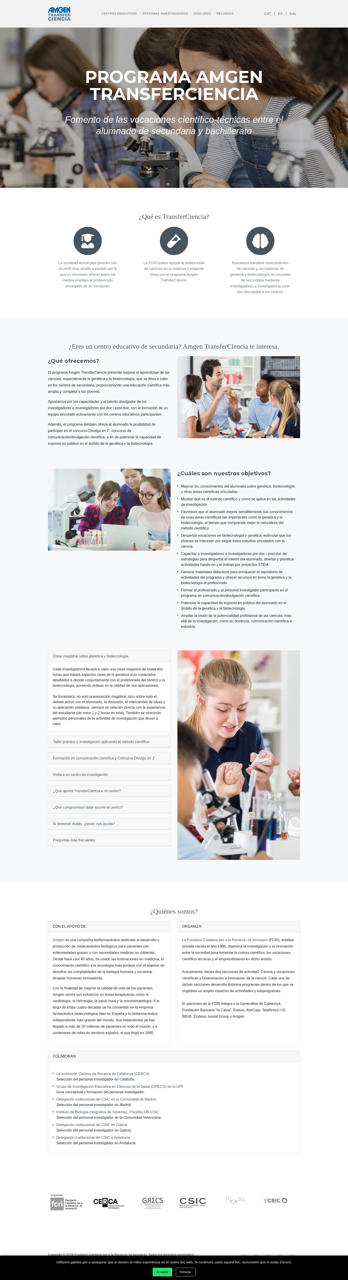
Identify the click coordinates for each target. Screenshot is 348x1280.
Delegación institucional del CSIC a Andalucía (93, 1137)
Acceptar (162, 1272)
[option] (68, 1201)
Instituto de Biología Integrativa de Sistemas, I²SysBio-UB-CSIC (107, 1112)
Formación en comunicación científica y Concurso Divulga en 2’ (104, 758)
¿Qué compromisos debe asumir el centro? (88, 807)
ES (280, 13)
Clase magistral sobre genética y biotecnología (90, 656)
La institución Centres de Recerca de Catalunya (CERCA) (102, 1074)
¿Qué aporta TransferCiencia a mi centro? (87, 791)
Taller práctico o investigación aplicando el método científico (101, 742)
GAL (293, 13)
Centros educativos (119, 13)
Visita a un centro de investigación (80, 775)
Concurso (202, 13)
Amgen (58, 940)
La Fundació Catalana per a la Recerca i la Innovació (225, 940)
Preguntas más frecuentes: (74, 840)
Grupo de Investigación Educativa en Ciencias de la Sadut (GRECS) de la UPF (120, 1086)
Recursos (225, 13)
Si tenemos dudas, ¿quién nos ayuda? (84, 824)
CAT (267, 13)
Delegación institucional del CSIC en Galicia (91, 1125)
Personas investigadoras (165, 13)
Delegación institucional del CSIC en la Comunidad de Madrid (106, 1099)
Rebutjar (185, 1272)
